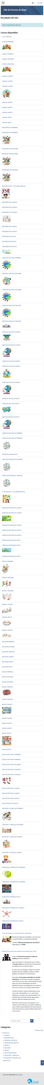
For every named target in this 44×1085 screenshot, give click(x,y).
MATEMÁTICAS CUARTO (9, 202)
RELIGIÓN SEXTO (7, 667)
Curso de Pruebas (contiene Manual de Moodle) (16, 933)
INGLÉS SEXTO (6, 733)
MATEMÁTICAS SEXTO (9, 236)
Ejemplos (6, 1060)
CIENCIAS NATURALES (11, 1043)
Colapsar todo (39, 1030)
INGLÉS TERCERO (7, 687)
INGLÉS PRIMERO (7, 672)
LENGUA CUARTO (7, 76)
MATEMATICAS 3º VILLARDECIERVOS (13, 186)
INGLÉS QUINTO (7, 723)
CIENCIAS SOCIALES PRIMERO (11, 258)
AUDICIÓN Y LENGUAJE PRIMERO (12, 808)
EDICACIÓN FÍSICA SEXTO (10, 803)
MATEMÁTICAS (9, 1038)
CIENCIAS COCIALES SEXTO (10, 398)
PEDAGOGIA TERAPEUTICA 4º (11, 897)
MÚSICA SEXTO (7, 617)
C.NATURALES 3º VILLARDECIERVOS (13, 492)
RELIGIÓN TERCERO (8, 652)
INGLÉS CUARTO (7, 704)
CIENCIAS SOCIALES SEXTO (10, 403)
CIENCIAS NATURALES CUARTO (12, 508)
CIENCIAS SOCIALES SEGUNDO (11, 273)
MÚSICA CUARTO (7, 604)
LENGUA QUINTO (7, 102)
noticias (29, 993)
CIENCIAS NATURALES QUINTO (11, 530)
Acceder (40, 3)
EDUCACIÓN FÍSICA (10, 1053)
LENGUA (7, 1035)
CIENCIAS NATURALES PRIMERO (12, 433)
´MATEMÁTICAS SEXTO (9, 246)
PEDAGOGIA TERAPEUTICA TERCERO (13, 882)
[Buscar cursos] (20, 1021)
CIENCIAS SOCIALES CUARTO (11, 332)
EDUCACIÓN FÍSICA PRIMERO (11, 759)
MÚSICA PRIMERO (7, 561)
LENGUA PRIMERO (8, 42)
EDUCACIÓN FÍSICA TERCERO (11, 769)
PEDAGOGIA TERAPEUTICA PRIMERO (13, 867)
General (5, 1033)
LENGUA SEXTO (7, 117)
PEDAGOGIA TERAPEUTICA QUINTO (13, 908)
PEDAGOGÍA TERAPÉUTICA (12, 1058)
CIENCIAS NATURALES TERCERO (12, 475)
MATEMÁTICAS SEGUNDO (10, 149)
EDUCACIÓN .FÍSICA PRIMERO (11, 754)
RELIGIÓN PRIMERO (8, 642)
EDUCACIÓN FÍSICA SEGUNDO (11, 764)
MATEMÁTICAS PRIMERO (10, 127)
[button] (33, 3)
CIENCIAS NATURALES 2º (10, 454)
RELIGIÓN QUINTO (7, 662)
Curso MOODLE (7, 37)
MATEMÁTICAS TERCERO (10, 170)
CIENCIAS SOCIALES (10, 1040)
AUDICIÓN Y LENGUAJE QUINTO (12, 852)
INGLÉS (6, 1050)
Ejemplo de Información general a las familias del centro (19, 951)
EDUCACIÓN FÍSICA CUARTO (11, 788)
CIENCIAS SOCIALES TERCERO (11, 305)
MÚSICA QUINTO (7, 630)
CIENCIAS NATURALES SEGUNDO (12, 459)
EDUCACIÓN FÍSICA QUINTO (10, 798)
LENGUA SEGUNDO (8, 59)
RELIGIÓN (7, 1048)
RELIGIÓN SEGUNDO (8, 647)
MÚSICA (6, 1045)
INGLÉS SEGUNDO (7, 677)
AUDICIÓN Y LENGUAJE (11, 1055)
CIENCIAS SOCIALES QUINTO (11, 361)
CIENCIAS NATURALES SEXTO (11, 540)
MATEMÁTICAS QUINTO (9, 226)
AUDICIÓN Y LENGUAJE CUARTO (12, 837)
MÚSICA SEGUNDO (8, 577)
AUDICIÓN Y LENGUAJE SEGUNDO (12, 824)
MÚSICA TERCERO (7, 591)
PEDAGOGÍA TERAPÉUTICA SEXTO (13, 921)
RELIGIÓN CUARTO (8, 657)
